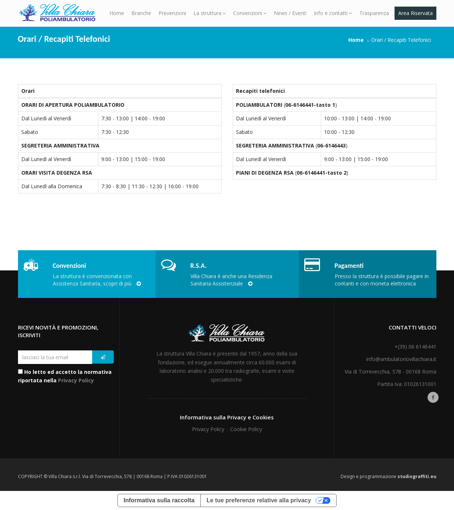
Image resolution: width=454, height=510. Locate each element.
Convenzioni (249, 13)
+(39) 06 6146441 (415, 346)
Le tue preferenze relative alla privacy (259, 500)
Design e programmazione (388, 476)
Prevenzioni (172, 13)
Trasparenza (374, 13)
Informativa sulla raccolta (159, 500)
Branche (141, 13)
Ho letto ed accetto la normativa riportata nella (65, 376)
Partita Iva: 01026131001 (406, 383)
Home (116, 13)
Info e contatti (333, 13)
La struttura (209, 13)
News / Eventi (290, 13)
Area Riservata (415, 13)
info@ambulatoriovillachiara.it (401, 359)
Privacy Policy (76, 380)
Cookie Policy (246, 429)
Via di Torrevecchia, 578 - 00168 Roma (390, 371)
